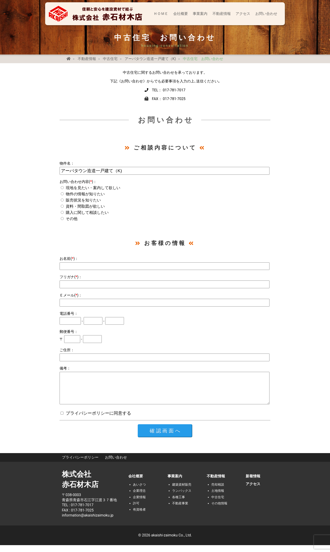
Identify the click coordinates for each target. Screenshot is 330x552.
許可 (136, 510)
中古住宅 (217, 504)
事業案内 (200, 13)
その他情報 (219, 510)
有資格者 (139, 516)
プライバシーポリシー (80, 464)
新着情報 (253, 483)
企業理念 (139, 498)
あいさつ (139, 491)
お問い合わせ (266, 13)
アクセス (243, 13)
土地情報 (217, 498)
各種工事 (178, 504)
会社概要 (180, 13)
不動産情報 (221, 13)
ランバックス (181, 498)
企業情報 (139, 504)
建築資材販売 (181, 491)
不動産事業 (180, 510)
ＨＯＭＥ (161, 13)
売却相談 (217, 491)
